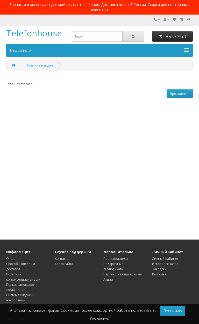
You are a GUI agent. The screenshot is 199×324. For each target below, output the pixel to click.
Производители (115, 258)
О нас (10, 258)
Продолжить (179, 93)
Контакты (62, 258)
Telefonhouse (34, 33)
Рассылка (159, 274)
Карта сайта (64, 264)
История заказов (165, 264)
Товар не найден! (40, 65)
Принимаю (173, 310)
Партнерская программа (122, 274)
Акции (108, 279)
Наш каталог (99, 50)
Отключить (99, 318)
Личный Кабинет (165, 258)
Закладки (159, 269)
